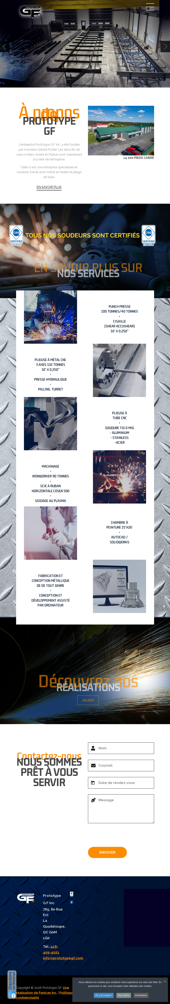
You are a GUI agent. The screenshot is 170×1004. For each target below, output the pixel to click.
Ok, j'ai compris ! (103, 996)
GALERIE (91, 700)
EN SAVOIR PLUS (49, 187)
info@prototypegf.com (63, 958)
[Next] (165, 46)
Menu (150, 7)
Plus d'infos (124, 996)
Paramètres (141, 996)
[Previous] (5, 46)
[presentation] (117, 836)
